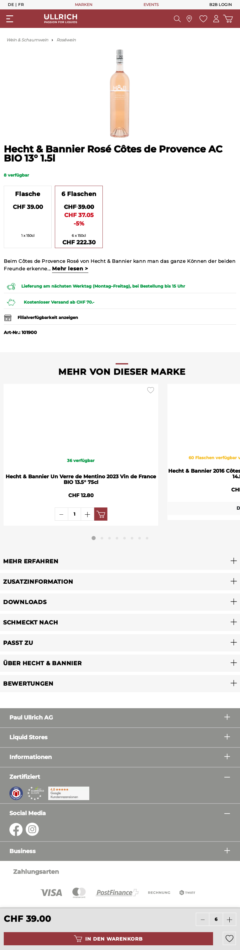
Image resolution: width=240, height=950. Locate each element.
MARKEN (83, 4)
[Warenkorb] (227, 19)
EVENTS (151, 4)
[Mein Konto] (214, 18)
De (11, 4)
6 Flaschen (79, 194)
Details (176, 514)
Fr (21, 4)
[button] (120, 561)
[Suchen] (175, 18)
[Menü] (9, 18)
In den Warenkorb (108, 938)
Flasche (27, 194)
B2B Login (220, 4)
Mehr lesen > (70, 269)
